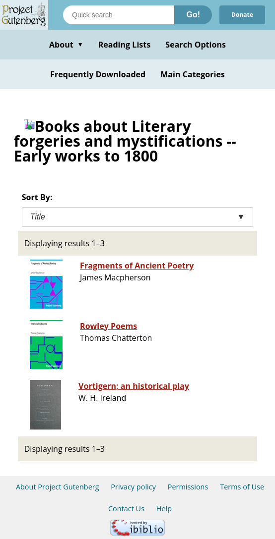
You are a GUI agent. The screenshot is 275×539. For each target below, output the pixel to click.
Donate (242, 14)
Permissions (188, 486)
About (66, 45)
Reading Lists (124, 44)
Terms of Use (242, 486)
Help (164, 508)
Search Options (195, 44)
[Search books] (118, 14)
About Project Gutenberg (57, 486)
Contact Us (126, 508)
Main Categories (192, 74)
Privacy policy (133, 486)
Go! (193, 14)
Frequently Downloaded (97, 74)
